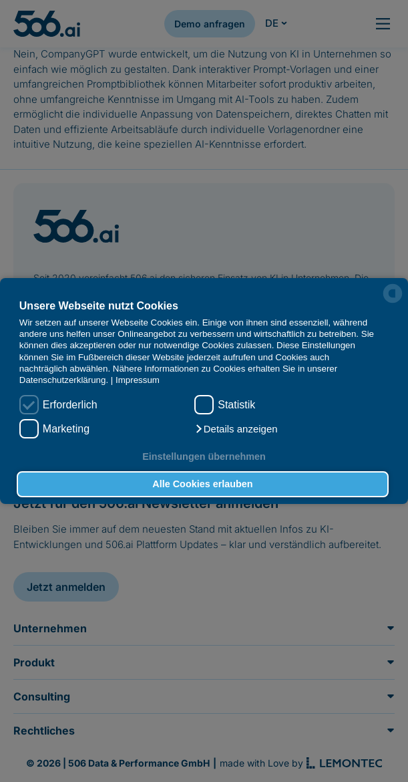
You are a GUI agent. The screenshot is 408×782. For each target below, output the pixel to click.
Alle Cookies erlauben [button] (202, 484)
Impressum (138, 380)
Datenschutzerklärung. (63, 380)
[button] (235, 429)
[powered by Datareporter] (392, 293)
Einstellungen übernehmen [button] (204, 456)
